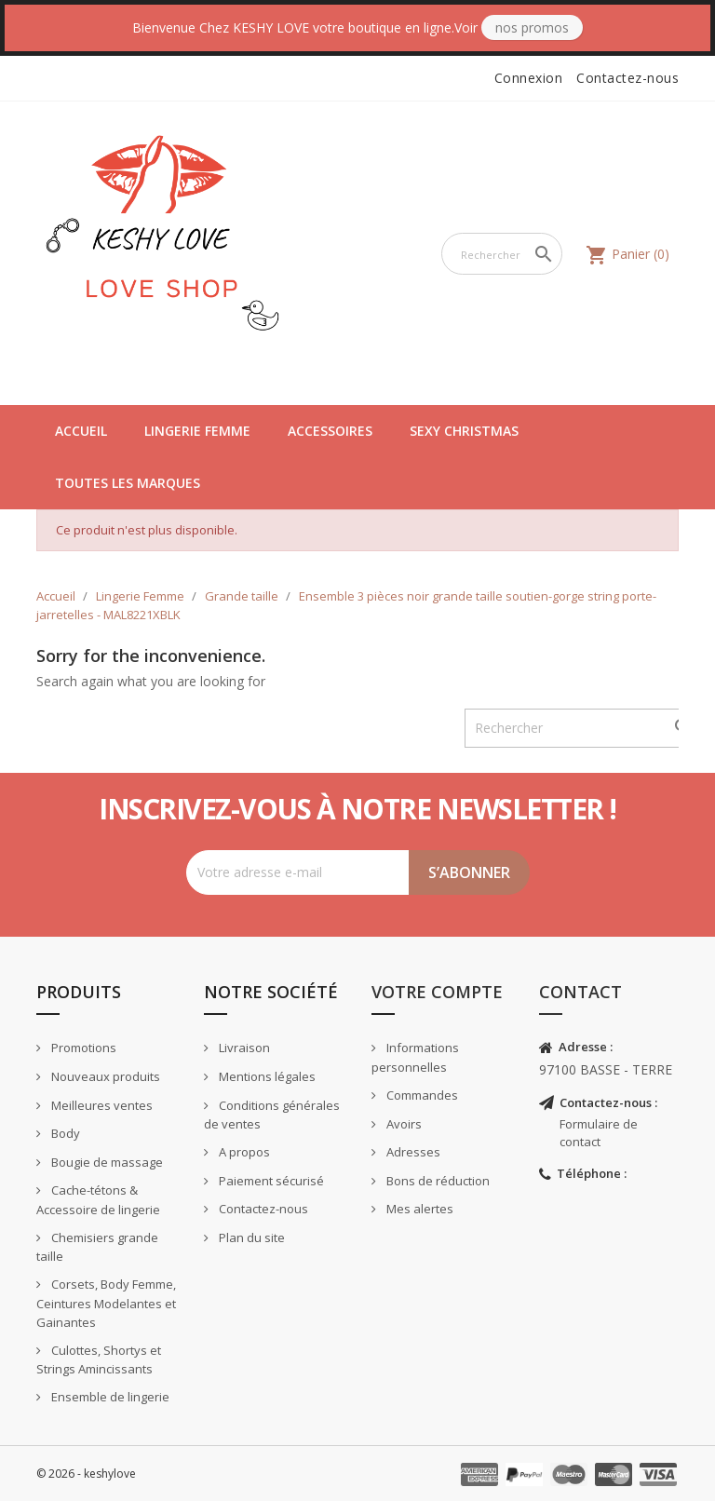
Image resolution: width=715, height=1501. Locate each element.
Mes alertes (418, 1208)
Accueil (81, 430)
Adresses (412, 1151)
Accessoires (330, 430)
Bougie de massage (105, 1162)
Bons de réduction (437, 1180)
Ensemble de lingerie (108, 1396)
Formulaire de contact (599, 1133)
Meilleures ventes (100, 1105)
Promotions (82, 1047)
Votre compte (437, 991)
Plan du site (250, 1237)
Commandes (421, 1095)
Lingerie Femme (197, 430)
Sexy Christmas (464, 430)
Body (64, 1133)
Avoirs (403, 1124)
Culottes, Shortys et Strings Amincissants (98, 1360)
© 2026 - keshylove (86, 1473)
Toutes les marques (127, 483)
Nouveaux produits (104, 1076)
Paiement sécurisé (270, 1180)
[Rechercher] (501, 254)
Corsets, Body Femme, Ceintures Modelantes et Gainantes (106, 1303)
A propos (243, 1151)
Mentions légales (266, 1076)
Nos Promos (532, 27)
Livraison (243, 1047)
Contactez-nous (627, 78)
